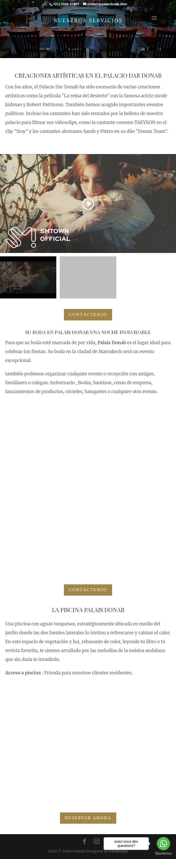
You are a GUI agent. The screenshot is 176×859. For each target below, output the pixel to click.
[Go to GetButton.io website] (163, 853)
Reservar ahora (88, 817)
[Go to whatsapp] (163, 843)
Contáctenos (88, 314)
